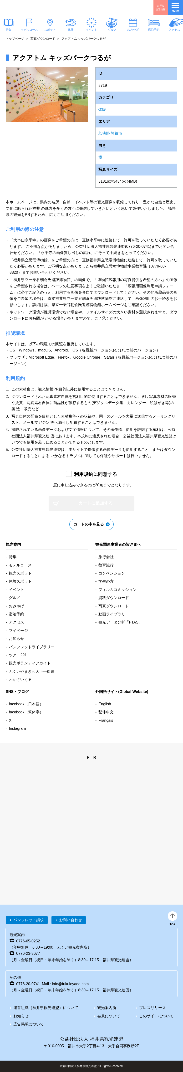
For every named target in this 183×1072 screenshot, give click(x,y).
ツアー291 (18, 655)
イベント (91, 29)
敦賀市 (116, 133)
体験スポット (20, 581)
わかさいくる (20, 679)
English (104, 704)
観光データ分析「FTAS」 (120, 622)
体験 (71, 29)
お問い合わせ (70, 920)
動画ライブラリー (113, 614)
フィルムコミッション (117, 590)
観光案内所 (106, 1008)
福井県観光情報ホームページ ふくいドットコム (32, 7)
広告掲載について (28, 1024)
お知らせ (16, 639)
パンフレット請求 (28, 920)
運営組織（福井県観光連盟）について (45, 1008)
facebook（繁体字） (26, 712)
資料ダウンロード (113, 598)
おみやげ (133, 29)
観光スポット (20, 573)
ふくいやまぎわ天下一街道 (32, 671)
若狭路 (104, 133)
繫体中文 (106, 712)
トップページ (15, 38)
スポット (50, 29)
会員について (108, 1016)
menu (175, 7)
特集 (12, 557)
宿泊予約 (153, 29)
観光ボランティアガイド (30, 663)
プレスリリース (152, 1008)
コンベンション (111, 573)
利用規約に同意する (95, 474)
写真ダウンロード (42, 38)
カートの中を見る (88, 524)
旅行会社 (106, 557)
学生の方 (106, 581)
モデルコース (29, 29)
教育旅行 (106, 565)
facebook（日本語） (26, 704)
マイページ (18, 631)
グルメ (112, 29)
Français (105, 720)
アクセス (16, 622)
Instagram (17, 728)
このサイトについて (156, 1016)
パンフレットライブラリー (32, 647)
